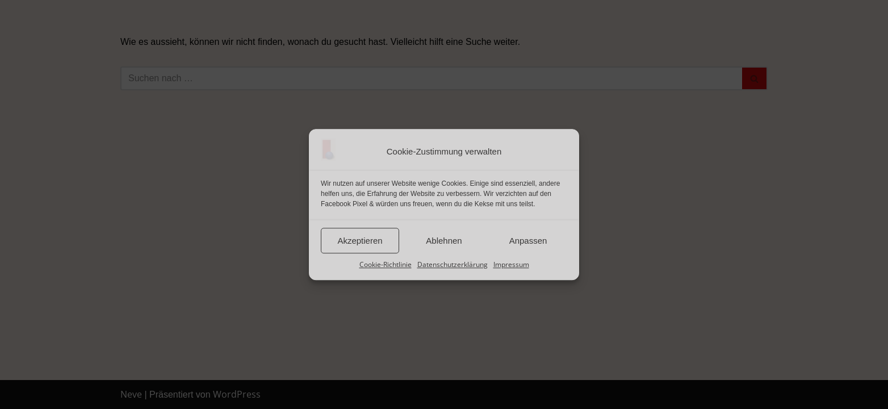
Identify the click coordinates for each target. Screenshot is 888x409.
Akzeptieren (359, 240)
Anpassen (528, 240)
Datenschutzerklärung (452, 264)
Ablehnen (444, 240)
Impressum (511, 264)
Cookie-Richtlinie (385, 264)
